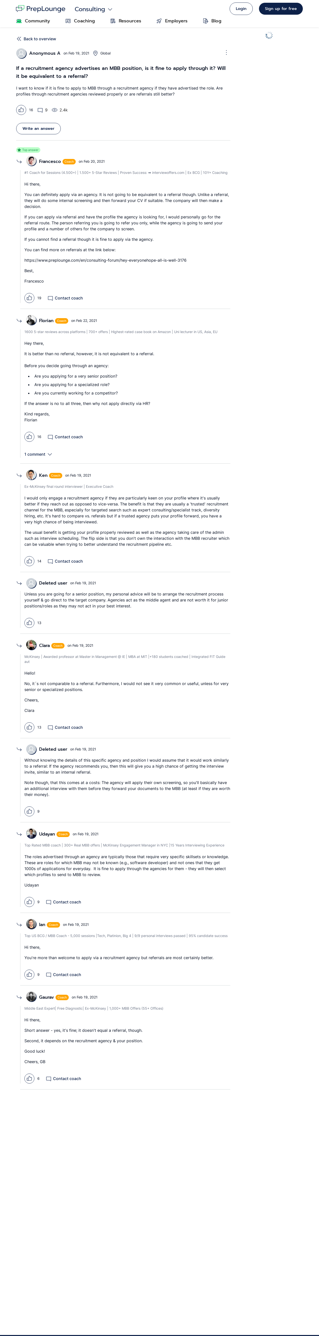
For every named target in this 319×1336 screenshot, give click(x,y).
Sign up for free (281, 9)
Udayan (47, 834)
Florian (46, 320)
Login (241, 9)
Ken (43, 475)
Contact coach (65, 298)
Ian (42, 924)
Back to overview (36, 39)
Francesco (50, 161)
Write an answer (38, 129)
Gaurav (46, 997)
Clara (44, 645)
